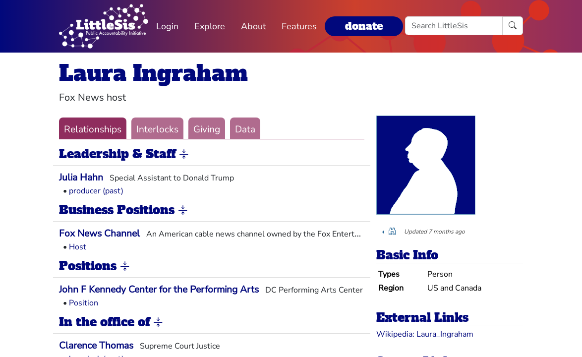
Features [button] (299, 26)
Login (167, 26)
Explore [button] (209, 26)
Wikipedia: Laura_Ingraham (424, 334)
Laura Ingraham (153, 73)
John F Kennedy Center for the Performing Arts (159, 289)
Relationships (92, 129)
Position (83, 303)
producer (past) (96, 190)
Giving (206, 129)
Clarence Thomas (96, 345)
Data (245, 129)
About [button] (253, 26)
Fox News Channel (99, 233)
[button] (184, 155)
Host (77, 246)
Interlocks (157, 129)
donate (364, 26)
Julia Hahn (81, 177)
